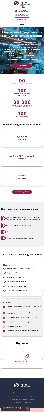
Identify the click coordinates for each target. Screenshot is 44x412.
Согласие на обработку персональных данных (22, 396)
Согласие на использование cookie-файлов (22, 399)
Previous (1, 359)
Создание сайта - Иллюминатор (22, 402)
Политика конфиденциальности (22, 392)
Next (42, 359)
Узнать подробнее (22, 192)
